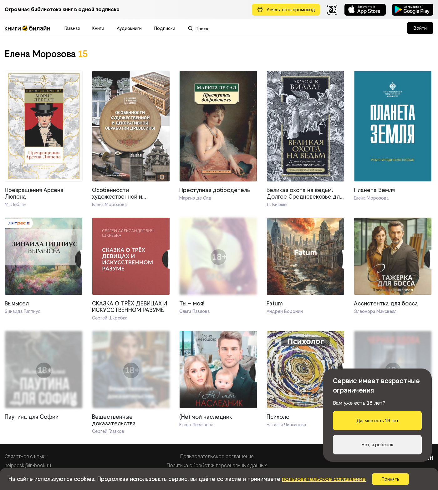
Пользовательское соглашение (217, 456)
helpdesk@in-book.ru (28, 465)
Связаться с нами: (25, 456)
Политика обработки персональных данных (217, 465)
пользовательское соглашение (324, 479)
